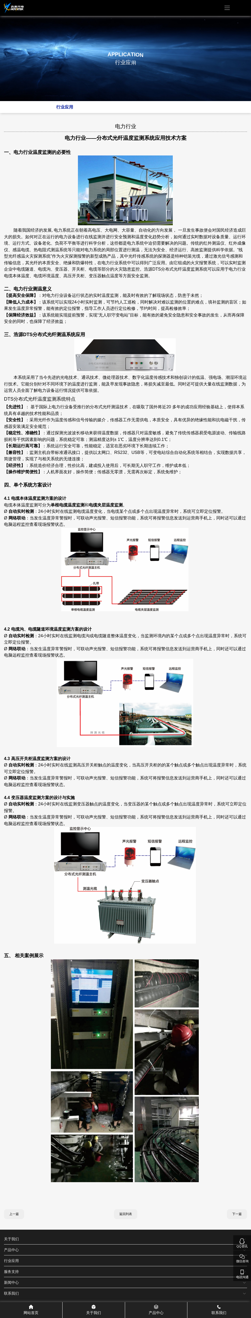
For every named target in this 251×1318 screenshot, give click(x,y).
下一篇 (237, 1214)
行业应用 (64, 107)
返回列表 (125, 1214)
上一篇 (14, 1214)
